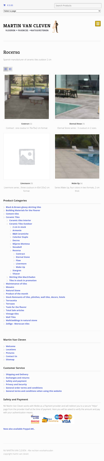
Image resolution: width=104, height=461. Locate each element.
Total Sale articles (15, 310)
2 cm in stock (19, 227)
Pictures (10, 352)
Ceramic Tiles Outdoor (20, 223)
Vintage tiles (12, 313)
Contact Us (11, 356)
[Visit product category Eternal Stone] (77, 99)
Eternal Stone (23, 257)
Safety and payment (16, 381)
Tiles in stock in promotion (22, 280)
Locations (11, 349)
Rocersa (17, 250)
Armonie (17, 230)
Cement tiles (12, 213)
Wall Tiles (11, 317)
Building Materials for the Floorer (23, 210)
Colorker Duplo (20, 237)
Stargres (17, 270)
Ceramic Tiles (13, 217)
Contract (20, 253)
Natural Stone (13, 290)
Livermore (21, 263)
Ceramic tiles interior (20, 220)
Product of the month (17, 293)
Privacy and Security (16, 384)
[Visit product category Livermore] (26, 159)
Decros (16, 240)
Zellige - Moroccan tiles (17, 323)
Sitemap (10, 359)
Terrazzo (10, 303)
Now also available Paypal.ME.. (19, 428)
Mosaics (10, 287)
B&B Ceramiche (21, 233)
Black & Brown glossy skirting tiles (23, 207)
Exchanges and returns (17, 377)
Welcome (10, 346)
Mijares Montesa (21, 243)
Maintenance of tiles (16, 283)
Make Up (20, 267)
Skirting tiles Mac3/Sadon (22, 277)
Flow (18, 260)
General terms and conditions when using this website (34, 391)
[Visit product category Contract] (26, 99)
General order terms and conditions (24, 387)
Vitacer (16, 273)
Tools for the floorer (16, 307)
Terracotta (11, 300)
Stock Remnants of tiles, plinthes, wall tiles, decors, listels (35, 297)
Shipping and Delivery (17, 374)
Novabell (17, 247)
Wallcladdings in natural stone (21, 320)
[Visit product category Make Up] (77, 159)
